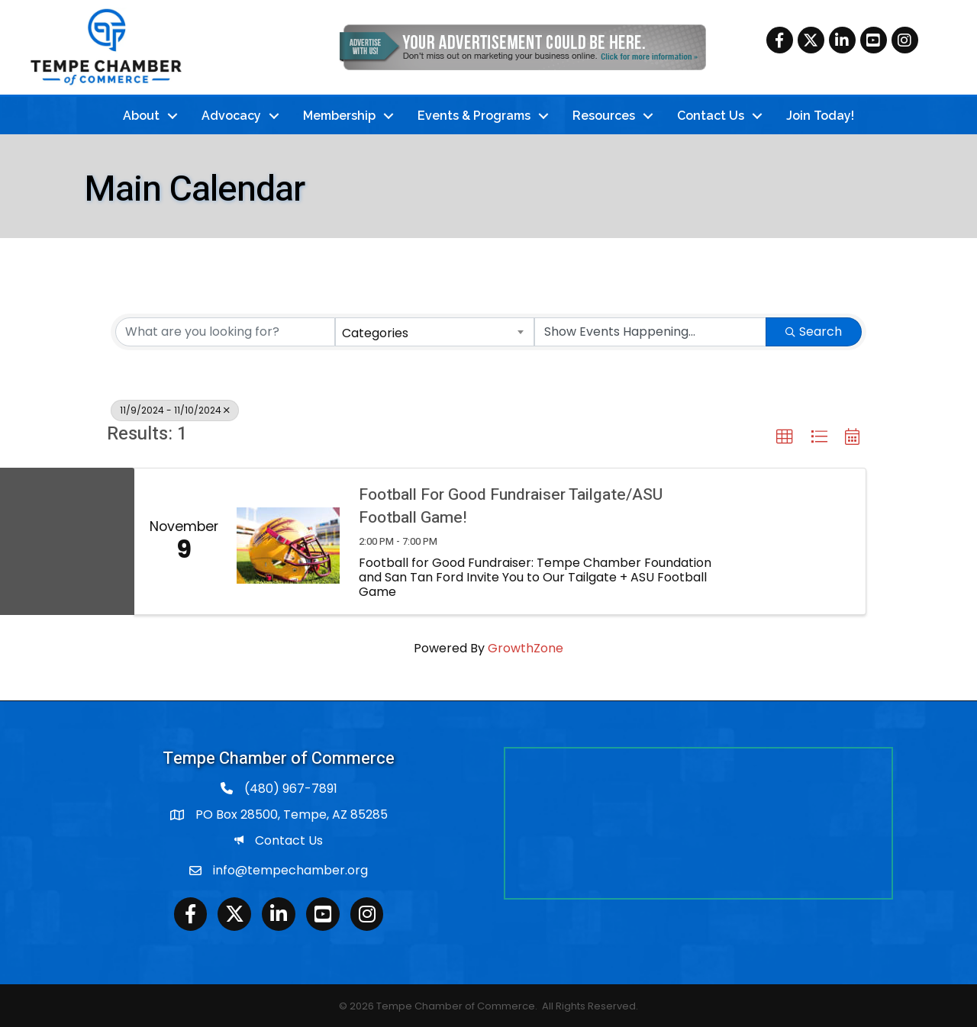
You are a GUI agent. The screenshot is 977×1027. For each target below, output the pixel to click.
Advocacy (231, 114)
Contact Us (710, 114)
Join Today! (820, 114)
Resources (603, 114)
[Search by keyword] (225, 329)
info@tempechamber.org (290, 868)
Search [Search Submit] (813, 329)
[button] (784, 435)
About (141, 114)
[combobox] (435, 329)
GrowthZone (525, 646)
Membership (339, 114)
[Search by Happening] (650, 329)
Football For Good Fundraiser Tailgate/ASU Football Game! (511, 504)
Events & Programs (474, 114)
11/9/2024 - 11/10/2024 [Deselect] (175, 407)
